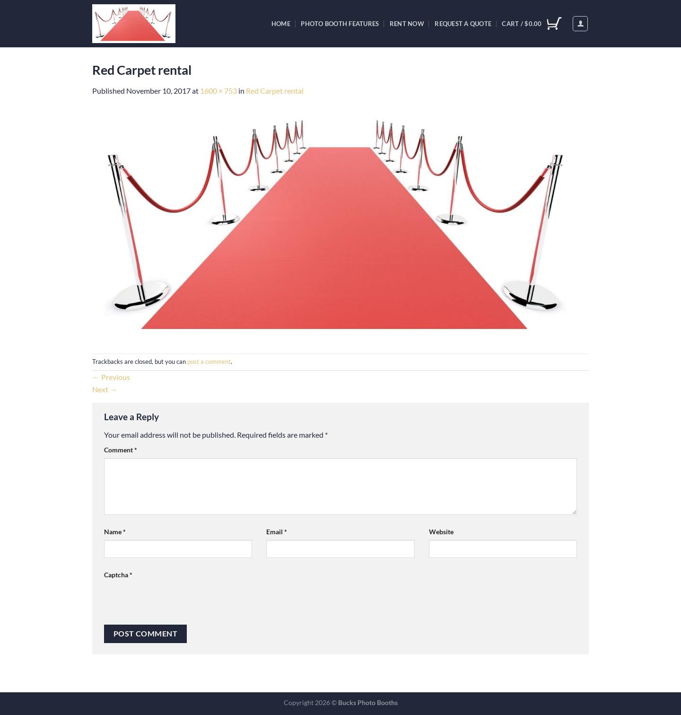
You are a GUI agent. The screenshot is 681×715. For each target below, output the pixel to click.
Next (104, 389)
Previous (111, 376)
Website (441, 532)
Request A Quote (463, 23)
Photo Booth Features (340, 23)
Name (115, 532)
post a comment (209, 361)
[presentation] (176, 601)
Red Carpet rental (275, 90)
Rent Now (407, 23)
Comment (120, 450)
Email (276, 532)
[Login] (580, 23)
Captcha (118, 575)
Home (280, 23)
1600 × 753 (218, 90)
